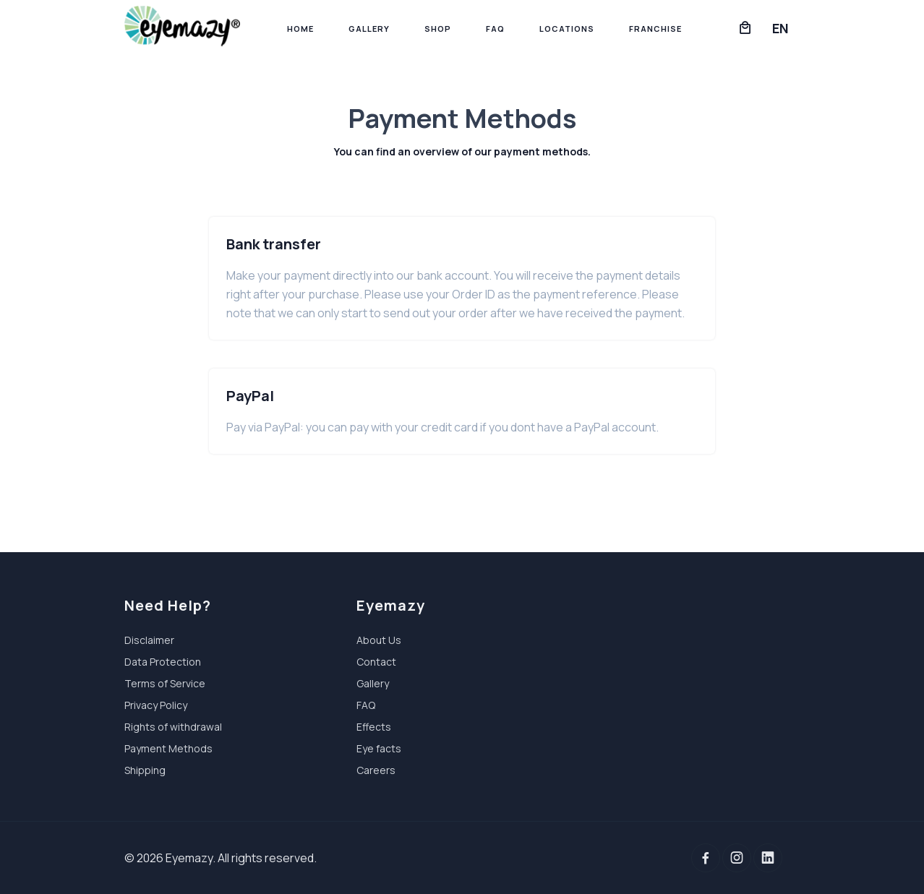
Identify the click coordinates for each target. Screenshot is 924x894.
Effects (373, 727)
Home (300, 28)
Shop (437, 28)
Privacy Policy (155, 705)
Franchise (655, 28)
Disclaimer (149, 640)
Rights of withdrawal (173, 727)
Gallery (369, 28)
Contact (376, 662)
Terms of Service (164, 683)
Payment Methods (168, 748)
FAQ (495, 28)
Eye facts (378, 748)
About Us (378, 640)
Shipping (145, 770)
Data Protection (162, 662)
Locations (566, 28)
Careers (375, 770)
